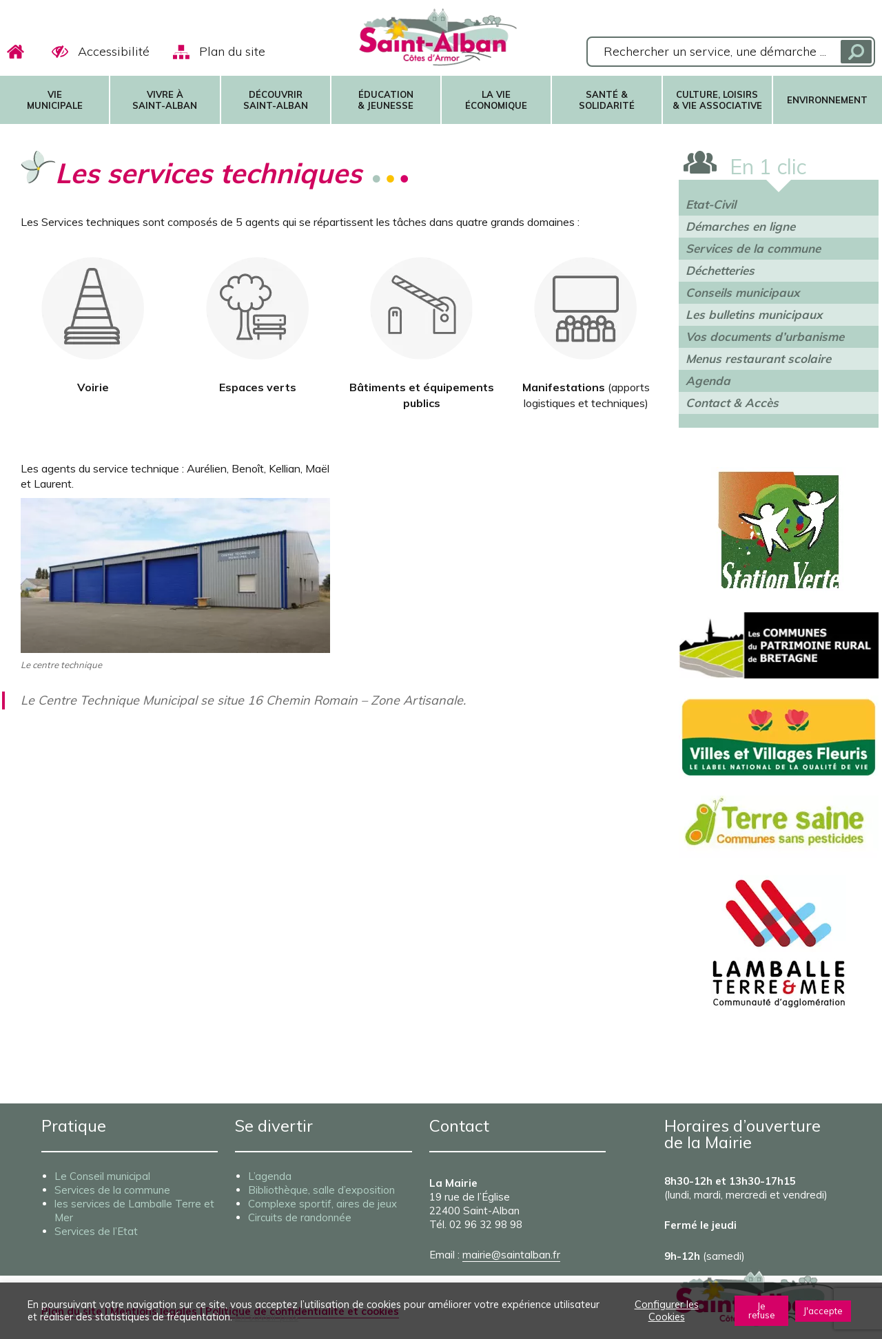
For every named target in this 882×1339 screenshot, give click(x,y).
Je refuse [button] (761, 1310)
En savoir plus (266, 1317)
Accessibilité (114, 51)
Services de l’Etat (96, 1231)
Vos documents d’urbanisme (765, 336)
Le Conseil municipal (102, 1176)
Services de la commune (753, 248)
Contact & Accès (732, 402)
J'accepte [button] (823, 1310)
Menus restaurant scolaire (758, 358)
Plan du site (232, 51)
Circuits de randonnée (299, 1217)
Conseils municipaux (742, 292)
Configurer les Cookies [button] (667, 1310)
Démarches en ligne (740, 226)
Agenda (708, 380)
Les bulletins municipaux (754, 314)
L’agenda (269, 1176)
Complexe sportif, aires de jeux (322, 1203)
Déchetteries (720, 270)
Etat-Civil (711, 204)
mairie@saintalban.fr (511, 1254)
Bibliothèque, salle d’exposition (321, 1189)
